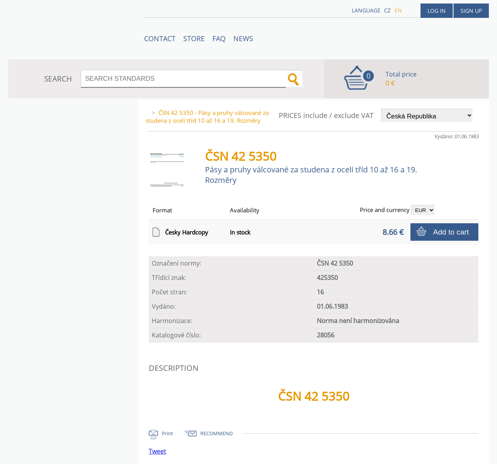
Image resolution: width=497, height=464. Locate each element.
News (243, 38)
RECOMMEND (216, 433)
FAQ (219, 38)
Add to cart (451, 232)
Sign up (471, 10)
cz (387, 10)
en (398, 10)
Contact (160, 38)
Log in (436, 10)
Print (167, 433)
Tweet (157, 451)
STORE (194, 38)
